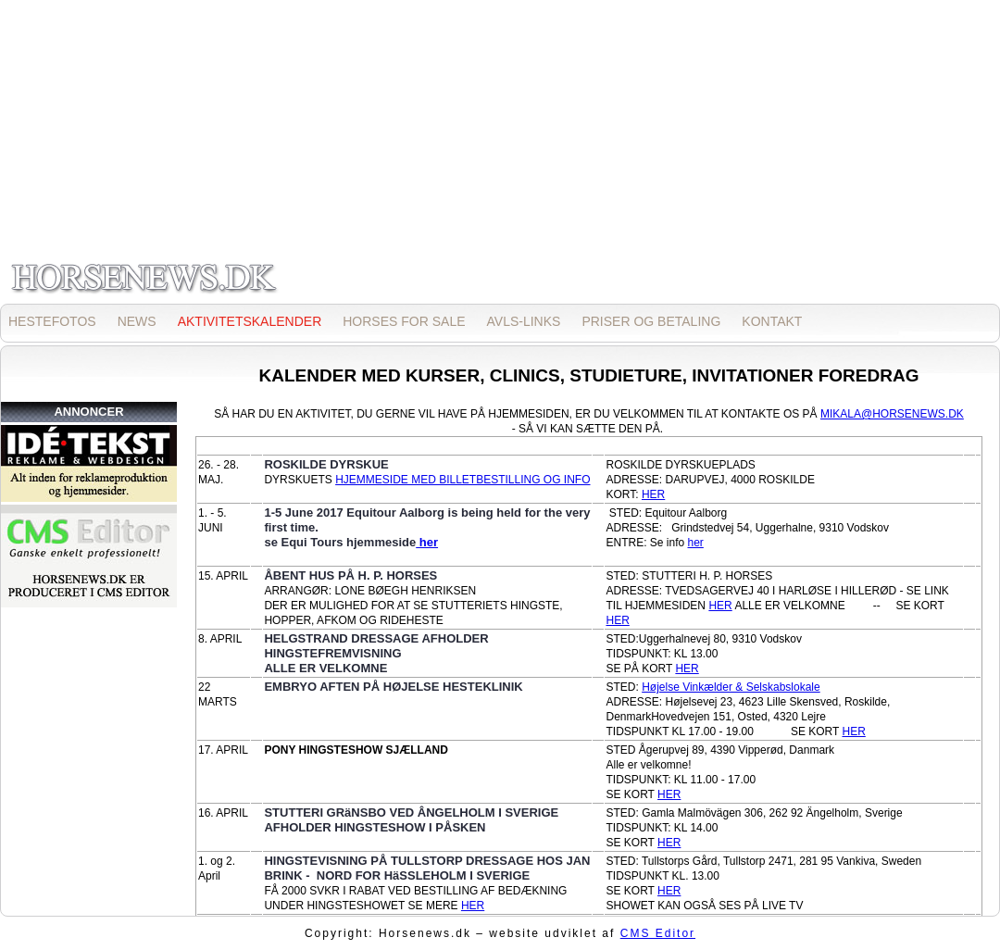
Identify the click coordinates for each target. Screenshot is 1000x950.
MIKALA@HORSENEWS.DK (892, 413)
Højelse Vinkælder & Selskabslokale (731, 687)
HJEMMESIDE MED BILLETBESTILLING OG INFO (462, 479)
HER (653, 494)
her (427, 542)
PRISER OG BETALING (650, 321)
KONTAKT (772, 321)
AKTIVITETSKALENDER (250, 321)
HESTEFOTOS (52, 321)
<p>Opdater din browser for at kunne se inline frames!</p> (500, 150)
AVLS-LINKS (524, 321)
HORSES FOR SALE (404, 321)
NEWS (137, 321)
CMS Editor (657, 933)
